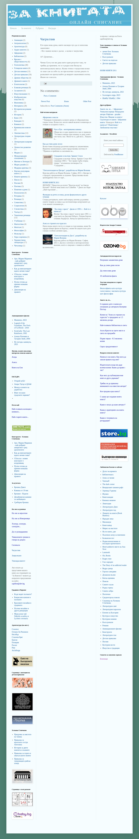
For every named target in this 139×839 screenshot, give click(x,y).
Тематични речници (22, 215)
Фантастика (19, 224)
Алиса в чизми (108, 478)
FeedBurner (118, 154)
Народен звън (107, 519)
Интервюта (18, 106)
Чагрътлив (47, 39)
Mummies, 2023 (20, 320)
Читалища (18, 246)
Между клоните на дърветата (21, 388)
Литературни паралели (111, 609)
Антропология (20, 43)
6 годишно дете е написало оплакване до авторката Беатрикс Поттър (113, 306)
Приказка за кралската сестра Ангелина (21, 742)
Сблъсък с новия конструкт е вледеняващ (21, 276)
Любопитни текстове (108, 128)
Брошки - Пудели (21, 494)
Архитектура (19, 47)
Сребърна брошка (21, 502)
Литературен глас (109, 635)
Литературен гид (109, 510)
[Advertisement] (20, 304)
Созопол (15, 629)
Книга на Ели (17, 368)
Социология (19, 206)
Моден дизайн (20, 165)
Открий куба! (19, 381)
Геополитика (19, 65)
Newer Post (45, 101)
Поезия (17, 183)
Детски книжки (20, 71)
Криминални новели (22, 128)
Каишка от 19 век (21, 490)
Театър (17, 212)
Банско (14, 640)
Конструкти (107, 632)
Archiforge (16, 650)
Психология (19, 193)
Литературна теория (22, 136)
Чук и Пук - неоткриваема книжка (67, 129)
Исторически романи (22, 109)
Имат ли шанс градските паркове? (22, 394)
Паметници (113, 125)
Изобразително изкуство (20, 98)
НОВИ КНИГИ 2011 (51, 183)
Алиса (14, 362)
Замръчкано (16, 556)
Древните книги (20, 81)
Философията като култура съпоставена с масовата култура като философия (113, 291)
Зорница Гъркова (109, 491)
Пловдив (15, 642)
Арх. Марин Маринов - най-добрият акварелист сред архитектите (23, 262)
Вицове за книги (115, 117)
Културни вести (108, 645)
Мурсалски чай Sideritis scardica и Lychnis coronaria (21, 616)
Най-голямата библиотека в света (113, 325)
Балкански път (108, 538)
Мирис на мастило (109, 528)
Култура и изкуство (110, 616)
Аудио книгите (20, 50)
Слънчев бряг (17, 637)
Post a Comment (50, 96)
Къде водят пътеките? (23, 594)
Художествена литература (20, 241)
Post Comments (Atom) (60, 106)
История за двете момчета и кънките (22, 749)
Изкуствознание (20, 94)
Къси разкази (107, 57)
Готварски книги (21, 68)
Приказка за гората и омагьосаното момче (22, 754)
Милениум (106, 522)
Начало (13, 28)
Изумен (105, 494)
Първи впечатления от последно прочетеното (111, 542)
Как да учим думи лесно (52, 144)
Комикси (17, 124)
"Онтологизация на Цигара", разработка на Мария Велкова (66, 170)
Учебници (18, 221)
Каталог (103, 199)
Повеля (105, 581)
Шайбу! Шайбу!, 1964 (111, 98)
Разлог (14, 645)
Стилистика (19, 209)
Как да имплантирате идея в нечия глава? (22, 270)
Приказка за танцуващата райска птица (22, 761)
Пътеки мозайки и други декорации (21, 609)
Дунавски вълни (109, 575)
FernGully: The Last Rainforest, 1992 (22, 332)
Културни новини (109, 619)
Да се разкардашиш (20, 532)
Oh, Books (106, 556)
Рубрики (40, 28)
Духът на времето (109, 471)
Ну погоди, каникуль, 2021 (113, 92)
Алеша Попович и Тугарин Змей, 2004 (22, 337)
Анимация (18, 40)
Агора (14, 357)
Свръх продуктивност (109, 347)
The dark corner (108, 484)
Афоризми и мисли (50, 117)
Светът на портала (109, 60)
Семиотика (18, 202)
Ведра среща (107, 569)
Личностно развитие (22, 147)
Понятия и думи (20, 190)
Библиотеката (107, 475)
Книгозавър (107, 525)
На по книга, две (109, 532)
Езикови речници (21, 88)
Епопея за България (110, 613)
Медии (17, 153)
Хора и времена (20, 237)
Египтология (19, 84)
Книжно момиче (109, 500)
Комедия (17, 121)
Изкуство (104, 117)
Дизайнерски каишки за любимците (22, 498)
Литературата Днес (110, 507)
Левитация (106, 504)
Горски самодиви (109, 572)
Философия (19, 230)
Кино (16, 118)
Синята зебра (107, 591)
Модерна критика (21, 168)
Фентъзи (17, 227)
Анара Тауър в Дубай (22, 384)
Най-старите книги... (20, 417)
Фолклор (17, 234)
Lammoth (106, 552)
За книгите (26, 28)
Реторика (18, 196)
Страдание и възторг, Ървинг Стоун (68, 156)
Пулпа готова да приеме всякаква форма (21, 284)
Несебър (15, 634)
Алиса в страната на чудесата (55, 223)
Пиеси (16, 180)
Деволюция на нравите (20, 291)
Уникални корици (107, 112)
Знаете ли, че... (106, 109)
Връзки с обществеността (20, 60)
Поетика (17, 186)
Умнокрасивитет (18, 561)
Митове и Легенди (21, 162)
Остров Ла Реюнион (20, 632)
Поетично (106, 594)
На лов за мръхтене (19, 513)
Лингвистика (19, 133)
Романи (105, 626)
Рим (13, 648)
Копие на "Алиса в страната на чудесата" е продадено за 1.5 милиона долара (112, 317)
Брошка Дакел (20, 487)
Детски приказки (21, 75)
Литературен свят (109, 606)
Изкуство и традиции (111, 648)
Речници (17, 199)
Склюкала (16, 545)
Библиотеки (19, 56)
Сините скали (107, 585)
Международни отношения (20, 157)
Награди (52, 28)
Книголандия (107, 497)
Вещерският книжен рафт (112, 487)
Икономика (18, 103)
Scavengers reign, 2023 (111, 95)
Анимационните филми (111, 629)
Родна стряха (107, 588)
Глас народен (107, 562)
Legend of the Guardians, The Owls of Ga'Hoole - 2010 (22, 325)
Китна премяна (108, 578)
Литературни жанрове (23, 142)
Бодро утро (107, 559)
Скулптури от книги (108, 120)
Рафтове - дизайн (113, 114)
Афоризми (18, 53)
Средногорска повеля (111, 597)
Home (66, 101)
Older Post (87, 101)
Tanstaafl (105, 481)
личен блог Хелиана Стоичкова (110, 53)
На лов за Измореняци (21, 519)
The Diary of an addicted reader (114, 565)
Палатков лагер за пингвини (113, 535)
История (17, 115)
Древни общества (21, 78)
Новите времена (20, 177)
